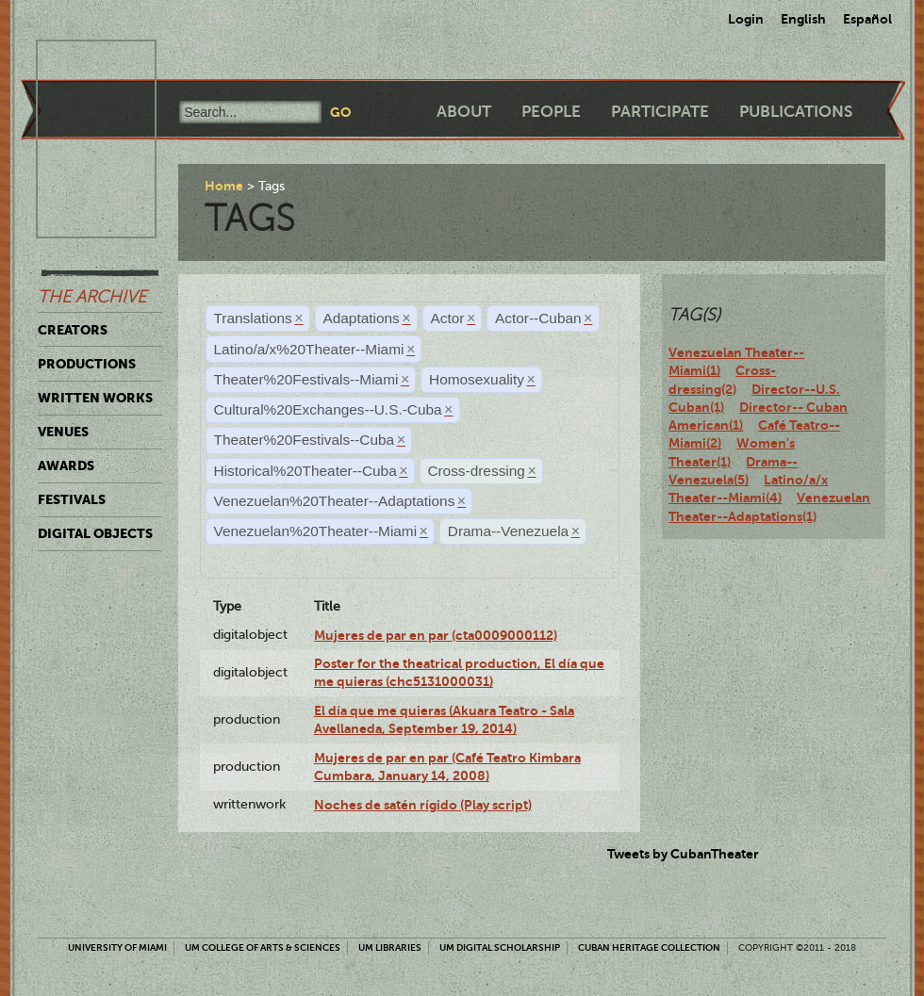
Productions (87, 363)
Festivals (72, 499)
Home (224, 185)
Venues (63, 431)
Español (867, 18)
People (551, 112)
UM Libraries (389, 947)
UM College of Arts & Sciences (262, 947)
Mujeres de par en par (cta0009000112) (435, 635)
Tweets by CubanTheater (683, 853)
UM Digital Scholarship (499, 947)
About (464, 112)
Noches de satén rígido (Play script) (423, 804)
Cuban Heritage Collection (649, 947)
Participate (660, 112)
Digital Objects (95, 533)
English (803, 18)
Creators (72, 329)
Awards (66, 465)
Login (746, 18)
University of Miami (117, 947)
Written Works (95, 397)
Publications (795, 112)
